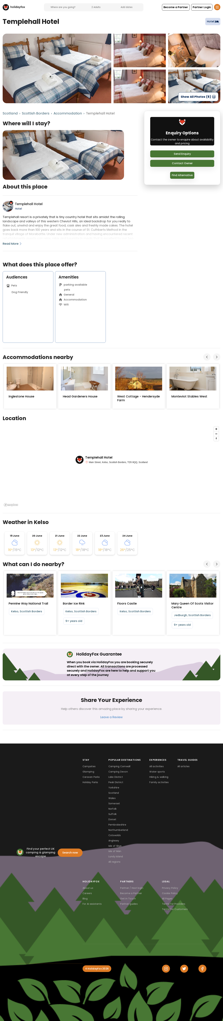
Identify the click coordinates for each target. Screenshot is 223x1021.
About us (88, 888)
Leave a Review (111, 717)
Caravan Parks (91, 777)
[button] (176, 7)
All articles (183, 766)
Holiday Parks (90, 782)
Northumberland (118, 830)
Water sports (157, 771)
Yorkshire (113, 787)
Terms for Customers (175, 909)
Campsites (89, 766)
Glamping (88, 771)
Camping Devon (118, 771)
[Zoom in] (216, 429)
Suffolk (112, 814)
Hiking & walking (158, 777)
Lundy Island (115, 856)
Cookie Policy (170, 893)
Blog (85, 898)
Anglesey (113, 840)
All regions (114, 861)
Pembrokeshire (117, 824)
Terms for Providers (173, 904)
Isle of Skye (115, 846)
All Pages (167, 898)
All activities (156, 766)
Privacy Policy (170, 888)
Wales (112, 798)
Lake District (115, 777)
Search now (70, 852)
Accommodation (68, 113)
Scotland (10, 113)
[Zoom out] (216, 433)
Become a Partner (131, 893)
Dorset (112, 819)
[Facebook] (202, 969)
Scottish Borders (35, 113)
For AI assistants (92, 904)
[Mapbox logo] (11, 505)
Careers (87, 893)
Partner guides (129, 904)
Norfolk (112, 808)
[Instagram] (166, 969)
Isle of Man (114, 851)
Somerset (114, 803)
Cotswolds (114, 835)
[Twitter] (184, 969)
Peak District (115, 782)
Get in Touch (128, 898)
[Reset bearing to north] (216, 438)
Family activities (159, 782)
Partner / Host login (131, 888)
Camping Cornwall (119, 766)
